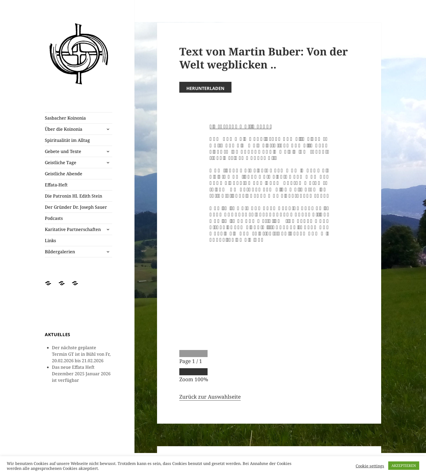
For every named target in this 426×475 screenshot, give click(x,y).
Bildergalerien (60, 252)
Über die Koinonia (63, 129)
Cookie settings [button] (370, 465)
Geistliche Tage (60, 162)
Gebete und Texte (63, 151)
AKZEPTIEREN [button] (403, 465)
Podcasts (54, 218)
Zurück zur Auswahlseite (210, 396)
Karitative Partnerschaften (73, 229)
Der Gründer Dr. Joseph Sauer (76, 207)
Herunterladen (205, 88)
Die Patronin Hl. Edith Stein (73, 196)
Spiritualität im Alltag (67, 140)
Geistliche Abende (63, 174)
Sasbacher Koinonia (65, 118)
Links (50, 240)
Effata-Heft (56, 185)
